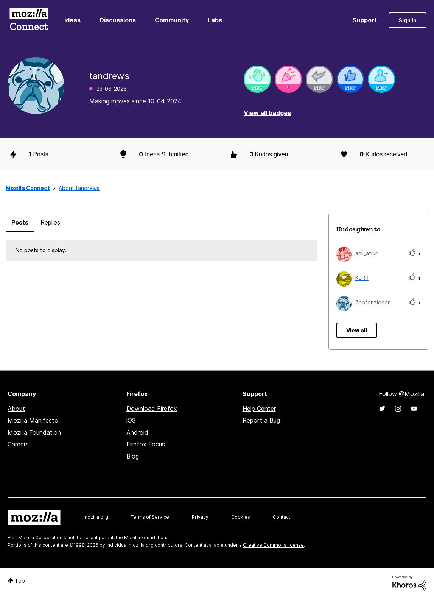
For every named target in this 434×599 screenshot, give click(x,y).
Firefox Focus (145, 444)
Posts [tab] (19, 222)
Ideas (72, 20)
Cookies (240, 517)
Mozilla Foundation (34, 432)
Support (364, 20)
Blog (132, 456)
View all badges (267, 113)
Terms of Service (150, 517)
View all (356, 330)
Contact (281, 517)
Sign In (407, 20)
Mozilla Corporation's (42, 537)
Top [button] (20, 580)
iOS (131, 420)
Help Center (259, 408)
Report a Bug (261, 420)
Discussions (118, 20)
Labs (215, 20)
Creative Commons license (273, 545)
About (16, 408)
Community (172, 20)
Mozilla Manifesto (33, 420)
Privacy (200, 517)
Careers (18, 444)
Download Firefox (151, 408)
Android (137, 432)
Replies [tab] (50, 222)
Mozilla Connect (29, 20)
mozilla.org (95, 517)
